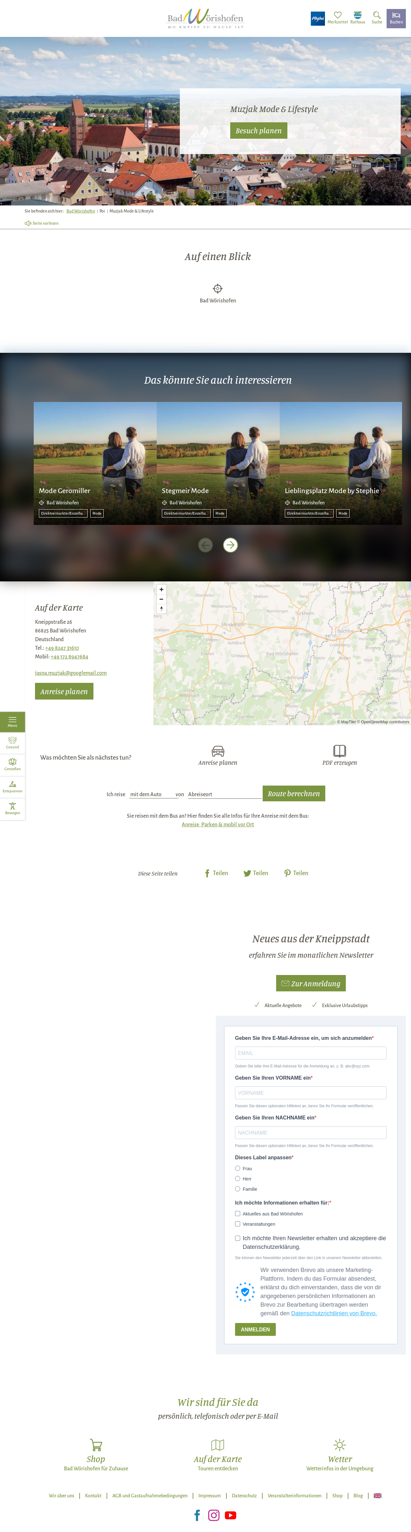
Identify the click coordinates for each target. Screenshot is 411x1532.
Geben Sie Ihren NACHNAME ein (274, 1117)
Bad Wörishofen (80, 211)
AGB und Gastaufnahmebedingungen (150, 1495)
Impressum (209, 1495)
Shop (337, 1495)
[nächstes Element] (230, 545)
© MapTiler (346, 722)
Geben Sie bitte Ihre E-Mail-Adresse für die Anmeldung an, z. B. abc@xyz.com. (303, 1066)
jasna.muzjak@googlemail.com (71, 673)
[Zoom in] (161, 589)
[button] (311, 983)
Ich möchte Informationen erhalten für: (282, 1203)
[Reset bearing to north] (161, 609)
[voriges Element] (205, 545)
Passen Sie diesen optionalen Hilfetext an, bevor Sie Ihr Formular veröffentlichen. (304, 1106)
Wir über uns (61, 1495)
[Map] (282, 653)
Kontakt (93, 1495)
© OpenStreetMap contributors (383, 722)
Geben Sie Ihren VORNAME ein (273, 1078)
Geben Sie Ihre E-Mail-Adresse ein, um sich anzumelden (303, 1038)
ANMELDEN (255, 1329)
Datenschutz (244, 1495)
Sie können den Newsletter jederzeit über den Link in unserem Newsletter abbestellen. (308, 1258)
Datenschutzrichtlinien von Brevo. (334, 1313)
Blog (358, 1495)
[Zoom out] (161, 599)
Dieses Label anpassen (263, 1157)
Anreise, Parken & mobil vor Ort (218, 825)
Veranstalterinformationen (294, 1495)
